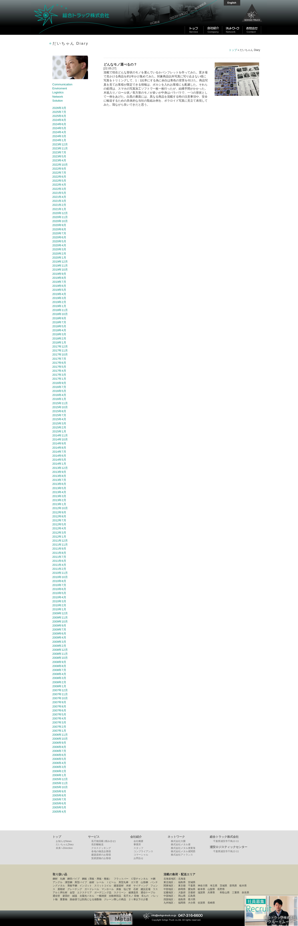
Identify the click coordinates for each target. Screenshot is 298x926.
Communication (62, 84)
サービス (94, 836)
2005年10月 (60, 787)
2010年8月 (59, 581)
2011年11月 (60, 544)
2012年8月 (59, 516)
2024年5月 (59, 128)
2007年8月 (59, 706)
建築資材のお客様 (101, 854)
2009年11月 (60, 617)
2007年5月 (59, 714)
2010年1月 (59, 609)
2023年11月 (60, 148)
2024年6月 (59, 124)
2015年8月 (59, 411)
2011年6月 (59, 560)
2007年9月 (59, 702)
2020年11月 (60, 217)
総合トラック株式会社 (89, 17)
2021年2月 (59, 205)
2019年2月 (59, 302)
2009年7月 (59, 629)
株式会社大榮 (178, 841)
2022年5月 (59, 180)
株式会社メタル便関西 (183, 851)
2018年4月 (59, 330)
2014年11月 (60, 435)
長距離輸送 (97, 844)
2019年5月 (59, 289)
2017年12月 (60, 346)
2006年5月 (59, 759)
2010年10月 (60, 577)
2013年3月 (59, 496)
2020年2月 (59, 253)
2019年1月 (59, 306)
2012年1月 (59, 536)
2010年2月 (59, 605)
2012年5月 (59, 524)
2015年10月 (60, 407)
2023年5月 (59, 156)
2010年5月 (59, 593)
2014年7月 (59, 451)
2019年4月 (59, 294)
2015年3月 (59, 423)
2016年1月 (59, 399)
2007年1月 (59, 730)
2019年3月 (59, 298)
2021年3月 (59, 201)
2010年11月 (60, 572)
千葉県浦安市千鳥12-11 (226, 841)
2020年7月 (59, 233)
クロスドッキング (101, 848)
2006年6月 (59, 755)
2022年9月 (59, 168)
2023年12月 (60, 144)
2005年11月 (60, 783)
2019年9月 (59, 273)
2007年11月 (60, 694)
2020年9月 (59, 225)
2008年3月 (59, 678)
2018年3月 (59, 334)
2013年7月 (59, 480)
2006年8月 (59, 747)
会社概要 (138, 841)
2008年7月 (59, 670)
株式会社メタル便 (180, 844)
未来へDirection (64, 848)
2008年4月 (59, 674)
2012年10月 (60, 508)
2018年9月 (59, 318)
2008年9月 (59, 662)
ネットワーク (176, 836)
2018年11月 (60, 310)
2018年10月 (60, 314)
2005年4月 (59, 811)
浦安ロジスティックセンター (228, 847)
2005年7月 (59, 799)
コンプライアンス (143, 851)
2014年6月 (59, 455)
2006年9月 (59, 742)
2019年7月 (59, 281)
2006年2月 (59, 771)
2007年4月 (59, 718)
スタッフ (138, 848)
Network (57, 96)
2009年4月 (59, 637)
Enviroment (59, 88)
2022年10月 (60, 164)
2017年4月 (59, 370)
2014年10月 (60, 439)
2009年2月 (59, 645)
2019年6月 (59, 285)
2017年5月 (59, 366)
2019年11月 (60, 265)
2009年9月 (59, 625)
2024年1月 (59, 140)
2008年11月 (60, 653)
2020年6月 (59, 237)
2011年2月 (59, 568)
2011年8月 (59, 552)
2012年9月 (59, 512)
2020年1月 (59, 257)
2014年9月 (59, 443)
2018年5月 (59, 326)
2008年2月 (59, 682)
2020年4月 (59, 245)
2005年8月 (59, 795)
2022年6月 (59, 176)
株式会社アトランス (182, 854)
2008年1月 (59, 686)
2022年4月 (59, 184)
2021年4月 (59, 197)
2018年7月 (59, 322)
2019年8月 (59, 277)
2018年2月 (59, 338)
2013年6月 (59, 484)
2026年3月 (59, 108)
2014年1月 (59, 463)
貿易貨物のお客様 (101, 858)
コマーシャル (141, 854)
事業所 (137, 844)
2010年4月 (59, 597)
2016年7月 (59, 387)
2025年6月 (59, 116)
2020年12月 (60, 213)
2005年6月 (59, 803)
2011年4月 (59, 564)
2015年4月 (59, 419)
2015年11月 (60, 403)
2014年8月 (59, 447)
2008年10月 (60, 657)
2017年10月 (60, 354)
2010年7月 (59, 585)
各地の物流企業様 (101, 851)
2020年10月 (60, 221)
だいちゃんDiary (65, 844)
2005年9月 (59, 791)
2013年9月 (59, 472)
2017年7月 (59, 358)
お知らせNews (64, 841)
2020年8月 (59, 229)
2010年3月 (59, 601)
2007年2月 (59, 726)
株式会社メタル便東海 (183, 848)
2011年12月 (60, 540)
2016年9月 (59, 383)
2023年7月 (59, 152)
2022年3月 (59, 189)
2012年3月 (59, 532)
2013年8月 (59, 476)
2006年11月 (60, 734)
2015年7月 (59, 415)
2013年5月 (59, 488)
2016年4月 (59, 395)
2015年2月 (59, 427)
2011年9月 (59, 548)
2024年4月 (59, 132)
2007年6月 (59, 710)
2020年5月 (59, 241)
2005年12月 (60, 779)
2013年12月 (60, 468)
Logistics (58, 92)
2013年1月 (59, 504)
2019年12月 (60, 261)
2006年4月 (59, 763)
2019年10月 (60, 269)
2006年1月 (59, 775)
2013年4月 (59, 492)
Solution (57, 100)
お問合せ (138, 858)
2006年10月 (60, 738)
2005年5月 (59, 807)
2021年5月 (59, 193)
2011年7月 (59, 556)
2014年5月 (59, 459)
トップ (233, 50)
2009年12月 (60, 613)
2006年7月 (59, 751)
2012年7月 (59, 520)
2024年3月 (59, 136)
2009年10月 (60, 621)
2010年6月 (59, 589)
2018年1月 (59, 342)
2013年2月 (59, 500)
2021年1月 (59, 209)
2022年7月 (59, 172)
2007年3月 (59, 722)
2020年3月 (59, 249)
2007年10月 (60, 698)
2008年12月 (60, 649)
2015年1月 (59, 431)
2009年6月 (59, 633)
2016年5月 (59, 391)
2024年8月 (59, 120)
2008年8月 (59, 666)
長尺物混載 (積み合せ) (103, 841)
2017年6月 (59, 362)
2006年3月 (59, 767)
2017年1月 (59, 378)
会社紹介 (136, 836)
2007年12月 (60, 690)
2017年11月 (60, 350)
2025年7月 (59, 112)
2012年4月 (59, 528)
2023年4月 (59, 160)
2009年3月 (59, 641)
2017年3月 (59, 374)
